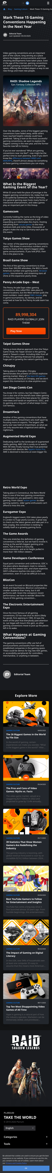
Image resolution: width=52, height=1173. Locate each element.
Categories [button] (10, 1137)
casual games (25, 224)
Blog (10, 9)
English (10, 1128)
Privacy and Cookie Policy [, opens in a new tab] (16, 1163)
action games (30, 500)
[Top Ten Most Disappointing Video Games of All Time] (26, 998)
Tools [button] (7, 1144)
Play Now (16, 331)
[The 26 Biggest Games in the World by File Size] (26, 726)
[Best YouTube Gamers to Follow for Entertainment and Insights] (26, 891)
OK (26, 1168)
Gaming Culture (21, 9)
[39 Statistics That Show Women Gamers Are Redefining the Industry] (26, 836)
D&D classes (36, 295)
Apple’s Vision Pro (36, 449)
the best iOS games (36, 376)
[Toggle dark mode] (25, 3)
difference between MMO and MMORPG (22, 159)
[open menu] (48, 3)
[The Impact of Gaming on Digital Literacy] (26, 945)
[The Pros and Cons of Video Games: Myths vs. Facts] (26, 780)
